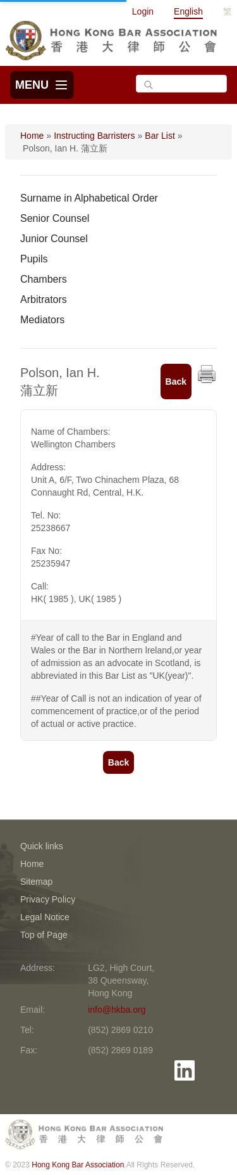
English (188, 11)
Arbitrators (43, 299)
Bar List (159, 136)
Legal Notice (45, 917)
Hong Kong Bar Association (78, 1164)
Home (32, 136)
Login (143, 11)
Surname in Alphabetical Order (89, 198)
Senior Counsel (54, 218)
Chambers (43, 279)
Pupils (34, 259)
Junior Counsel (54, 238)
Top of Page (44, 935)
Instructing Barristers (94, 136)
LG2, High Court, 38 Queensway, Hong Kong (121, 980)
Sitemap (36, 881)
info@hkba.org (116, 1010)
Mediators (42, 319)
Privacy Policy (47, 899)
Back (176, 381)
